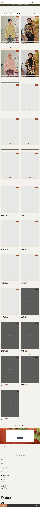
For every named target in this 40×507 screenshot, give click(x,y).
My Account (3, 481)
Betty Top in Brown (24, 351)
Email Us (2, 459)
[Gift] (10, 505)
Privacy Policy (3, 487)
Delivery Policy (3, 486)
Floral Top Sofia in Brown (25, 113)
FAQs (2, 493)
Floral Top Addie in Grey (4, 215)
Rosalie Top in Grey (4, 113)
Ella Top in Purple (23, 283)
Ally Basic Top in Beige (4, 283)
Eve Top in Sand (23, 249)
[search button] (30, 2)
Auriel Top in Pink (23, 317)
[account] (32, 2)
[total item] (34, 2)
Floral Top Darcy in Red (4, 351)
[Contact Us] (23, 505)
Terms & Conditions (4, 485)
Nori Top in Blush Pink (4, 249)
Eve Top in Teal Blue (24, 215)
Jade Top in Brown (4, 181)
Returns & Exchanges (4, 488)
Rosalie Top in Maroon (4, 147)
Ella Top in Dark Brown (24, 181)
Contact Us (3, 492)
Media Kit (2, 451)
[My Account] (30, 505)
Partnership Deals (4, 477)
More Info (2, 463)
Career (2, 452)
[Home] (3, 505)
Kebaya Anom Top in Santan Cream (26, 147)
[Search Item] (16, 505)
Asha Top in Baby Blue (4, 317)
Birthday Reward (4, 467)
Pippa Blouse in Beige (4, 385)
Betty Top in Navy (23, 385)
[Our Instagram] (36, 505)
